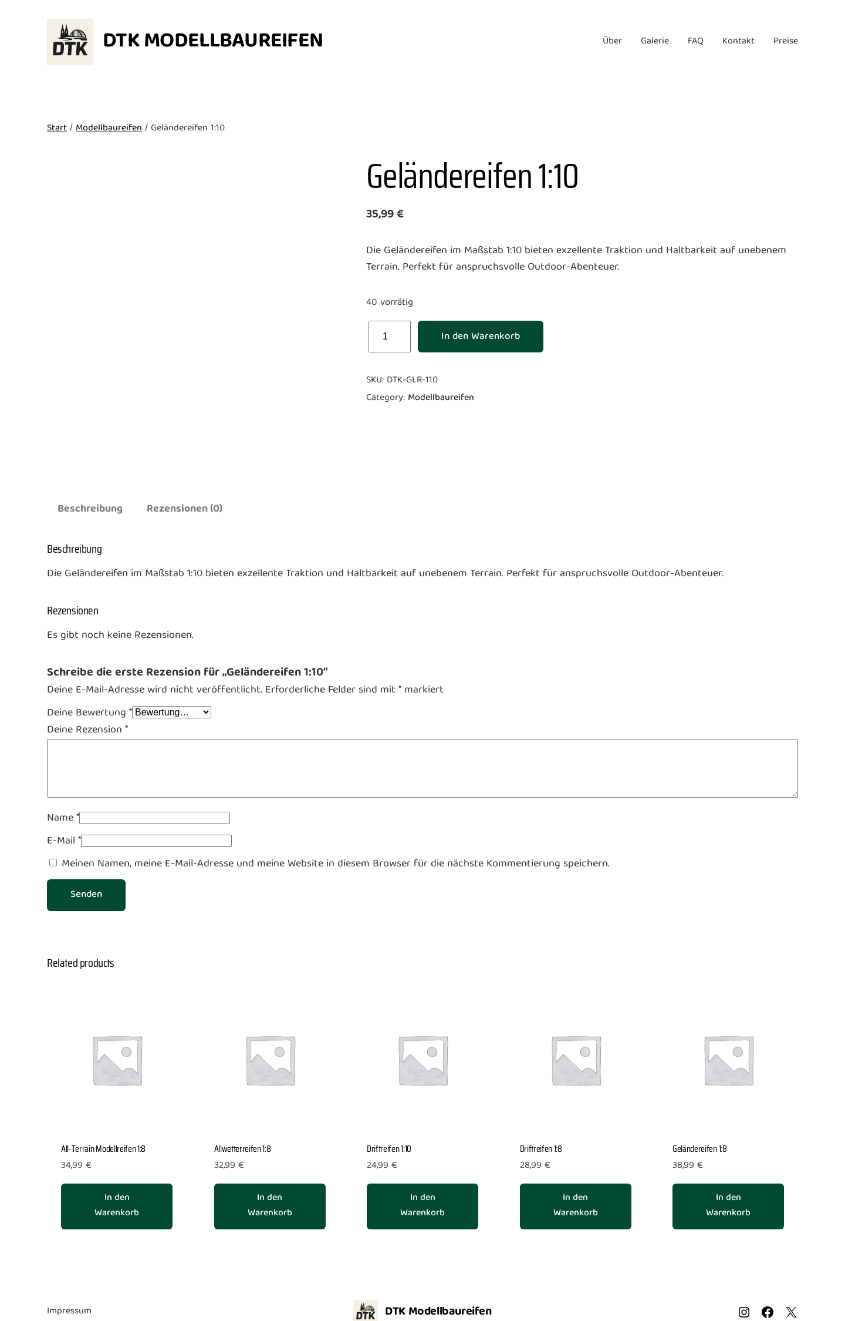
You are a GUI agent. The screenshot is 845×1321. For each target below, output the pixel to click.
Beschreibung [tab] (90, 509)
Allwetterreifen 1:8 (242, 1149)
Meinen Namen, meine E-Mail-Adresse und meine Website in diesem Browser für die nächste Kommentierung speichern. (336, 864)
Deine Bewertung (89, 713)
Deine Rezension (87, 730)
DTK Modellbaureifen (213, 41)
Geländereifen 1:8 (699, 1149)
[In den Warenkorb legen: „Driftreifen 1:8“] (575, 1206)
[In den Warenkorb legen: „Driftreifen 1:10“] (422, 1206)
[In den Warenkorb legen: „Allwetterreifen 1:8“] (270, 1206)
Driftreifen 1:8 (541, 1149)
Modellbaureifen (109, 128)
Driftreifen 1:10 (389, 1149)
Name (63, 818)
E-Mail (64, 841)
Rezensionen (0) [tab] (184, 509)
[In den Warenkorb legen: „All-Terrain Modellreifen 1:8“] (117, 1206)
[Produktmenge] (390, 336)
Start (57, 128)
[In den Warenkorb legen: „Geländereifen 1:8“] (728, 1206)
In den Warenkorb (480, 336)
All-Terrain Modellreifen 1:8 (103, 1149)
